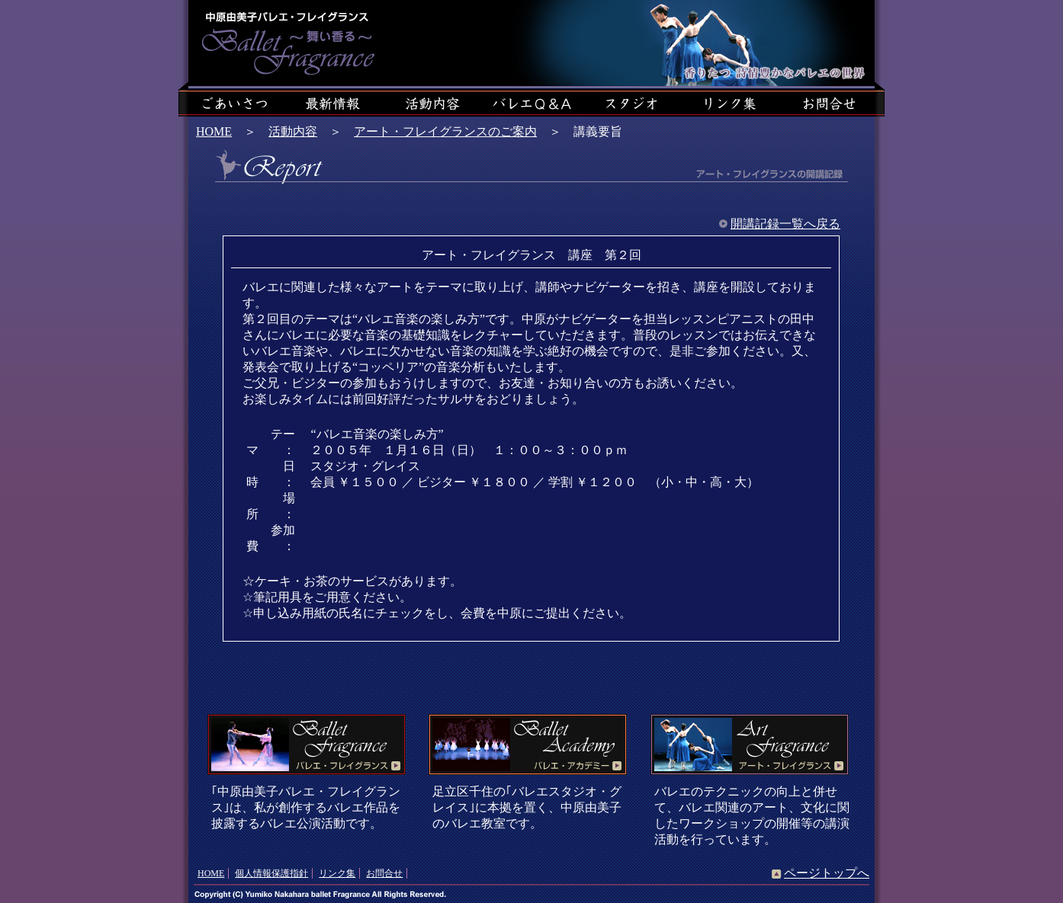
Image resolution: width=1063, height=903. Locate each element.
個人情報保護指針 (271, 873)
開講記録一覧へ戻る (785, 223)
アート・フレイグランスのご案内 (445, 131)
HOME (214, 131)
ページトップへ (826, 872)
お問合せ (384, 873)
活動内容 (292, 131)
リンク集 (337, 873)
